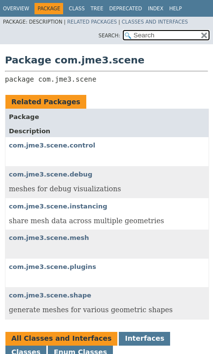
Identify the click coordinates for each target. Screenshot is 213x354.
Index (155, 8)
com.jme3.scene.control (52, 145)
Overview (16, 8)
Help (175, 8)
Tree (97, 8)
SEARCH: (109, 35)
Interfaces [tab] (144, 338)
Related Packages (92, 22)
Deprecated (125, 8)
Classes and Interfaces (155, 22)
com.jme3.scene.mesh (49, 237)
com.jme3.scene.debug (50, 174)
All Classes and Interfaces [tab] (61, 338)
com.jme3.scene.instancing (58, 206)
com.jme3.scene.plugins (52, 266)
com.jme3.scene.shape (50, 295)
